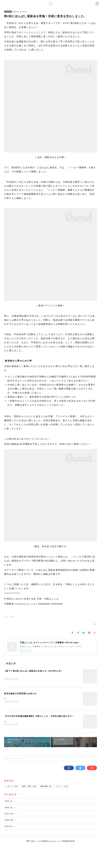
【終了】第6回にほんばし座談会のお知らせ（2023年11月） (33, 671)
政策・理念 (29, 787)
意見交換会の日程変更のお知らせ (20, 694)
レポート (12, 787)
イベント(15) (9, 616)
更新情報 (46, 787)
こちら (75, 556)
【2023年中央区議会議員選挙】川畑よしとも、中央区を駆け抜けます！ (39, 716)
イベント (8, 11)
